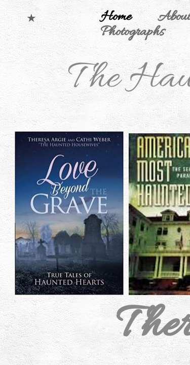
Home (116, 17)
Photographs (132, 32)
